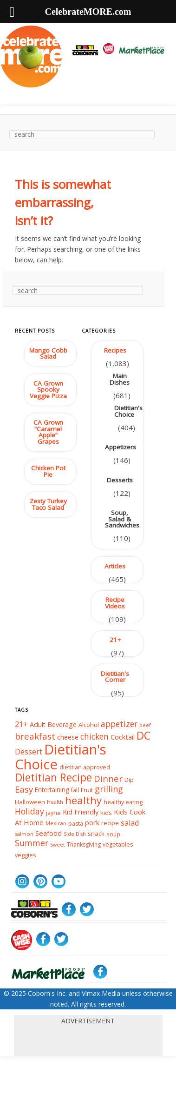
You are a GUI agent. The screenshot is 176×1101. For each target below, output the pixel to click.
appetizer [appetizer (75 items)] (119, 723)
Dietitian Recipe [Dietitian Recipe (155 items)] (53, 777)
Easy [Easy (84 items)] (24, 788)
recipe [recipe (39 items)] (110, 823)
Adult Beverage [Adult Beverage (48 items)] (53, 724)
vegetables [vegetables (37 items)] (118, 844)
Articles (114, 566)
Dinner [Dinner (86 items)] (108, 778)
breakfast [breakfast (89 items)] (35, 736)
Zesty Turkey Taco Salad (48, 504)
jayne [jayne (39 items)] (53, 812)
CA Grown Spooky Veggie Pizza (48, 389)
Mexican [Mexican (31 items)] (56, 823)
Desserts (120, 480)
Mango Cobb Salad (48, 353)
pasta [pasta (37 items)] (75, 823)
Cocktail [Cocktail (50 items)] (123, 736)
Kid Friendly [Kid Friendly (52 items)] (80, 812)
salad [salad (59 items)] (130, 822)
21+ (115, 639)
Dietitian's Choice (127, 411)
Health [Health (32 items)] (55, 802)
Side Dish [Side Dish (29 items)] (75, 834)
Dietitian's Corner (115, 676)
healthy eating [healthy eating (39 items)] (123, 802)
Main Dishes (120, 379)
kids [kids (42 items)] (106, 812)
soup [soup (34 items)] (113, 833)
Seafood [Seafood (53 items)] (48, 833)
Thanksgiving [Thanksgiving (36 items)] (84, 844)
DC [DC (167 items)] (143, 735)
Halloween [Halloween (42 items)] (30, 802)
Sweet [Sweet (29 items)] (57, 844)
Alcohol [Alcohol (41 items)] (88, 725)
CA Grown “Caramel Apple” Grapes (48, 432)
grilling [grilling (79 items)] (109, 788)
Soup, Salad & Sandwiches (122, 518)
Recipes (115, 350)
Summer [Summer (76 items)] (31, 843)
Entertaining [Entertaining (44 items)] (52, 789)
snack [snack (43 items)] (96, 833)
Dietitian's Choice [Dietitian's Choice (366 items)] (60, 757)
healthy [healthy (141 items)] (83, 800)
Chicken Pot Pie (48, 471)
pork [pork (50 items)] (92, 822)
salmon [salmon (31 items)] (24, 833)
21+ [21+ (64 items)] (21, 724)
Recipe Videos (115, 602)
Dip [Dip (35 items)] (129, 779)
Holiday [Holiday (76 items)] (29, 811)
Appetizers (120, 447)
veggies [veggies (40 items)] (25, 855)
